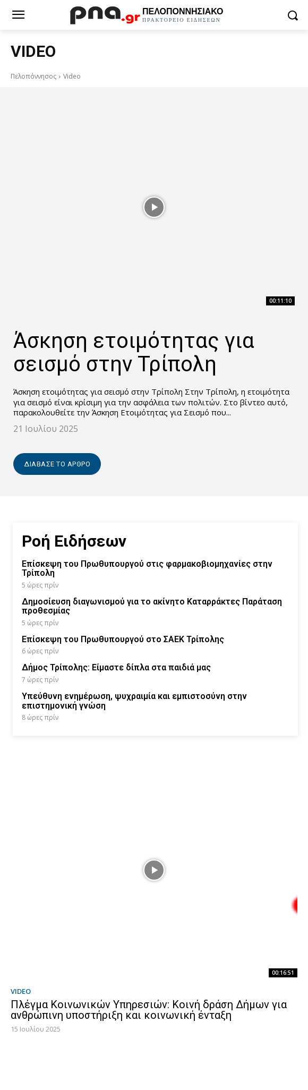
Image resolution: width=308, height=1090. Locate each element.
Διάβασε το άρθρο (57, 464)
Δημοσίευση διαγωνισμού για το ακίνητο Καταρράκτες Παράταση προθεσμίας (152, 606)
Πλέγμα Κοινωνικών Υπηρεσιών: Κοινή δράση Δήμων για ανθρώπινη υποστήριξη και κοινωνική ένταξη (149, 1009)
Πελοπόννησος (33, 76)
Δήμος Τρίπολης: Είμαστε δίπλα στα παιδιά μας (116, 667)
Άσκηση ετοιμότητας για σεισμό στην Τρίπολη (133, 352)
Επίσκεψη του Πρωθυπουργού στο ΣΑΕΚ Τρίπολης (123, 639)
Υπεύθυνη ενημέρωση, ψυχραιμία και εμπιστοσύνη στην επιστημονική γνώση (134, 701)
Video (21, 991)
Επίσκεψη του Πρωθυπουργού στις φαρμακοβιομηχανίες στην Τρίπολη (147, 568)
